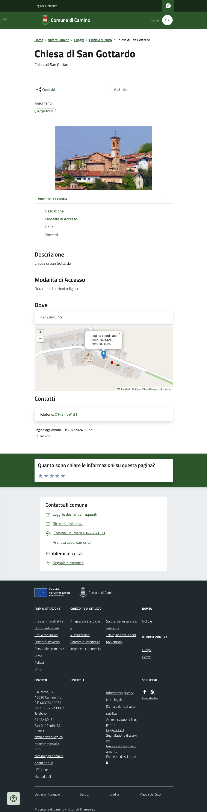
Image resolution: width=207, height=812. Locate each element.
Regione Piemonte (46, 5)
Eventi (146, 656)
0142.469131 (66, 414)
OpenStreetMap (145, 389)
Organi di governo (47, 641)
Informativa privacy (120, 692)
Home (39, 39)
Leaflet (123, 389)
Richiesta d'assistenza (121, 759)
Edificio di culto (100, 39)
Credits (114, 794)
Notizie (147, 621)
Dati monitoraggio (47, 794)
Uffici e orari (43, 769)
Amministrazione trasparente (121, 722)
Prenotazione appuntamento (121, 748)
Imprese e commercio (85, 648)
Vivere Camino (58, 39)
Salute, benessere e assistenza (121, 625)
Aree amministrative (49, 621)
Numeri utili (43, 776)
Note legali (114, 699)
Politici (39, 662)
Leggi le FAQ (115, 730)
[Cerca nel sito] (165, 20)
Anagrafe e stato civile (85, 625)
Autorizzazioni (80, 634)
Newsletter (150, 698)
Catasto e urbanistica (85, 641)
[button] (103, 354)
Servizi (84, 794)
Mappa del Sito (150, 794)
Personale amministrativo (49, 652)
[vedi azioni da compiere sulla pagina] (118, 89)
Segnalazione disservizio (121, 738)
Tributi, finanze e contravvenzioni (121, 638)
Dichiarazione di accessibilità (121, 710)
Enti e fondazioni (46, 634)
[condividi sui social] (45, 89)
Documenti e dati (47, 628)
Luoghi (79, 39)
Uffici (38, 669)
